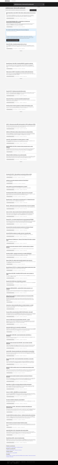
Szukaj (43, 4)
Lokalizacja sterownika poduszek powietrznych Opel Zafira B (17, 180)
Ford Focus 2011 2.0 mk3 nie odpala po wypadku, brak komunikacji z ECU (19, 105)
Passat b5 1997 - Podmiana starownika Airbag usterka (16, 91)
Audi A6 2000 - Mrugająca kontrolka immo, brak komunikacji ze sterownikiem (20, 351)
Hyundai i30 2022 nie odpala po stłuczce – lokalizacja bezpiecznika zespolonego (20, 415)
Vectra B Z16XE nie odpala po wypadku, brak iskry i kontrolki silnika (18, 233)
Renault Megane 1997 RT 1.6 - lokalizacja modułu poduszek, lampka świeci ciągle (20, 267)
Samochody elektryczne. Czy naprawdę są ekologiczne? (16, 327)
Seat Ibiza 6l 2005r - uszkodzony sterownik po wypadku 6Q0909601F (19, 253)
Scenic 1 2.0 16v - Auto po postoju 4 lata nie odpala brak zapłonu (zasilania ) (19, 211)
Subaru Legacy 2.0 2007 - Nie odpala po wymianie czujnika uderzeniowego (19, 71)
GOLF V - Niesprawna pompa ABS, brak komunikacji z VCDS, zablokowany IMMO (20, 124)
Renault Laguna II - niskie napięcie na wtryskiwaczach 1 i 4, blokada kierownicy (20, 199)
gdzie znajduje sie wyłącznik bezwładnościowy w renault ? (16, 186)
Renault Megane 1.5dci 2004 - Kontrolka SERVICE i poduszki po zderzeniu (19, 63)
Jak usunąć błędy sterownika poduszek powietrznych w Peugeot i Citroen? (19, 227)
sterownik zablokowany (14, 447)
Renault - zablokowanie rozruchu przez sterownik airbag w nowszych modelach (20, 205)
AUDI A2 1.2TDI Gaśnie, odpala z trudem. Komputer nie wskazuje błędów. (19, 131)
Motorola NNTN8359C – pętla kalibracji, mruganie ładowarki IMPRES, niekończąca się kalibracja (17, 455)
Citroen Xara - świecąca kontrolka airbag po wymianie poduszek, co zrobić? (19, 305)
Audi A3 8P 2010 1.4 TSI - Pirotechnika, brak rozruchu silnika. (17, 430)
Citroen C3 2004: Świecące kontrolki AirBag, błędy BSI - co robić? (18, 319)
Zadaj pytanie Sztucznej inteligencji (12, 40)
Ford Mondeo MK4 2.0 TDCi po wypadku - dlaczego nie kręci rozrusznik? (19, 192)
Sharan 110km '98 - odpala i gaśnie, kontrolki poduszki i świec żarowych (19, 260)
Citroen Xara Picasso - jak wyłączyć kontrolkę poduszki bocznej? (18, 98)
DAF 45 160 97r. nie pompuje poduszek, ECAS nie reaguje (16, 422)
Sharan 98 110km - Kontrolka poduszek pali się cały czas (16, 44)
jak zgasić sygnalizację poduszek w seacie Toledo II (15, 399)
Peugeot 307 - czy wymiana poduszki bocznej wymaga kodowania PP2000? (20, 219)
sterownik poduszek (8, 447)
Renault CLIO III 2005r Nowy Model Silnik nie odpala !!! (16, 281)
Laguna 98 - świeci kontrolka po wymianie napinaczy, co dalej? (17, 139)
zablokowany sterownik (19, 447)
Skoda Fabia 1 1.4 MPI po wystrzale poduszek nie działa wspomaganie (19, 384)
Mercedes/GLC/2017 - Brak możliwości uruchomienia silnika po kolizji (19, 174)
